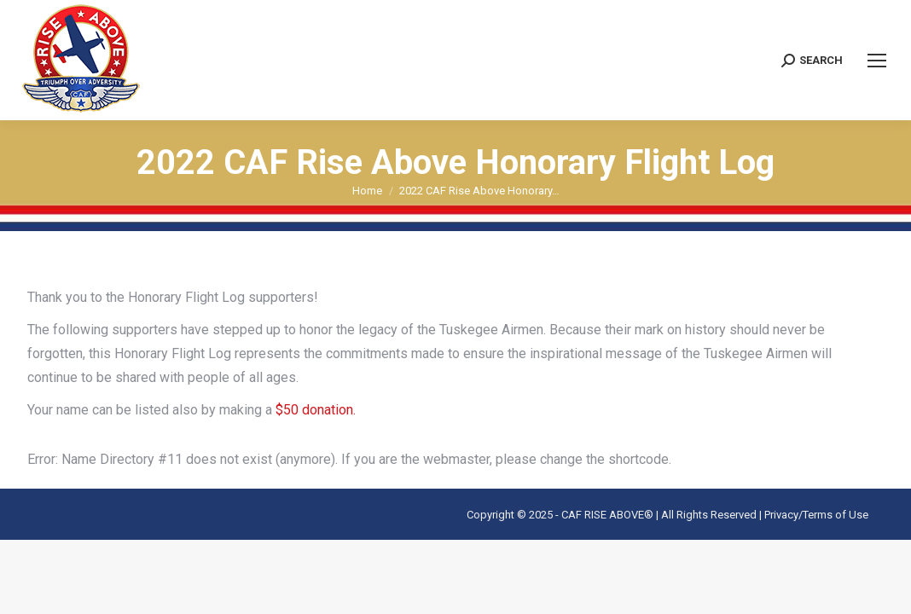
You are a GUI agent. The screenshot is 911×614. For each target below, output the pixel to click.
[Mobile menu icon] (877, 60)
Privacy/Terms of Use (816, 514)
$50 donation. (314, 410)
